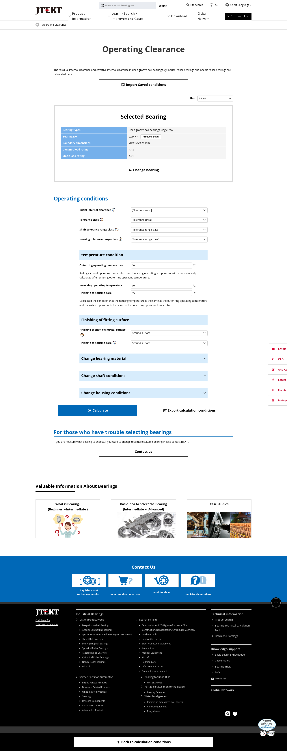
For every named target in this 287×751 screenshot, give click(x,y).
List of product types (91, 625)
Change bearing (143, 170)
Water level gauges (155, 702)
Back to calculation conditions (143, 742)
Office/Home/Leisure (152, 672)
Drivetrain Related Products (96, 692)
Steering (86, 701)
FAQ (216, 5)
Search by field (148, 625)
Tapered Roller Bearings (94, 658)
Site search (196, 5)
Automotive (148, 653)
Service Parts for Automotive (96, 682)
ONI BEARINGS (154, 688)
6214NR (133, 136)
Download (179, 16)
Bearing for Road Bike (157, 682)
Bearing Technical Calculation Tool (232, 633)
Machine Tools (149, 640)
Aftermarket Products (93, 715)
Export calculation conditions (189, 410)
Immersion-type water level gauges (165, 707)
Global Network (203, 16)
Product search (224, 625)
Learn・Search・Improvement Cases (127, 16)
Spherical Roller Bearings (95, 653)
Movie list (220, 684)
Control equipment (157, 712)
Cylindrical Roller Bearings (95, 662)
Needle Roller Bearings (93, 667)
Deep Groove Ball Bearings (95, 630)
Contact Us (239, 16)
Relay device (153, 716)
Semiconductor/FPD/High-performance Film (164, 630)
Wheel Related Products (94, 697)
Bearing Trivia (223, 672)
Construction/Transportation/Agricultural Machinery (168, 635)
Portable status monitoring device (164, 692)
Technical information (227, 620)
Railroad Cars (149, 667)
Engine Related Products (94, 688)
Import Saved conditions (143, 84)
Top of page (37, 25)
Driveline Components (93, 706)
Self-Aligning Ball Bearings (95, 649)
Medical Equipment (152, 658)
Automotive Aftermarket (154, 676)
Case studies (222, 666)
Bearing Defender (156, 697)
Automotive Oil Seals (92, 711)
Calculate (98, 410)
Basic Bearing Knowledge (230, 660)
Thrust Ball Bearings (92, 644)
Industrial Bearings (90, 620)
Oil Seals (86, 672)
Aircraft (146, 662)
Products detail (151, 136)
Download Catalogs (226, 641)
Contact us (143, 451)
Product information (82, 16)
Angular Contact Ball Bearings (97, 635)
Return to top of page (276, 608)
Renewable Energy (151, 644)
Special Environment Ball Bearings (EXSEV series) (107, 640)
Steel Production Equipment (156, 649)
